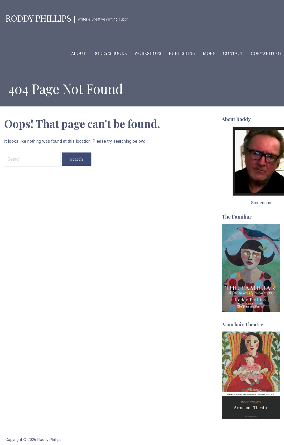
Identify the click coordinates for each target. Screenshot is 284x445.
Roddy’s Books (110, 53)
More (209, 53)
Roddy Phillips (38, 18)
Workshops (147, 53)
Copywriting (266, 53)
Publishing (182, 53)
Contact (233, 53)
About (78, 53)
